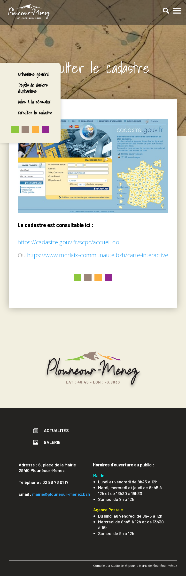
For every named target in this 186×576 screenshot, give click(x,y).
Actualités (51, 430)
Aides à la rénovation (34, 101)
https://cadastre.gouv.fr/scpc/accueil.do (68, 242)
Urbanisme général (33, 74)
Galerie (46, 442)
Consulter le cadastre (35, 112)
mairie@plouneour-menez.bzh (61, 494)
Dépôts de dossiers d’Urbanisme (32, 88)
